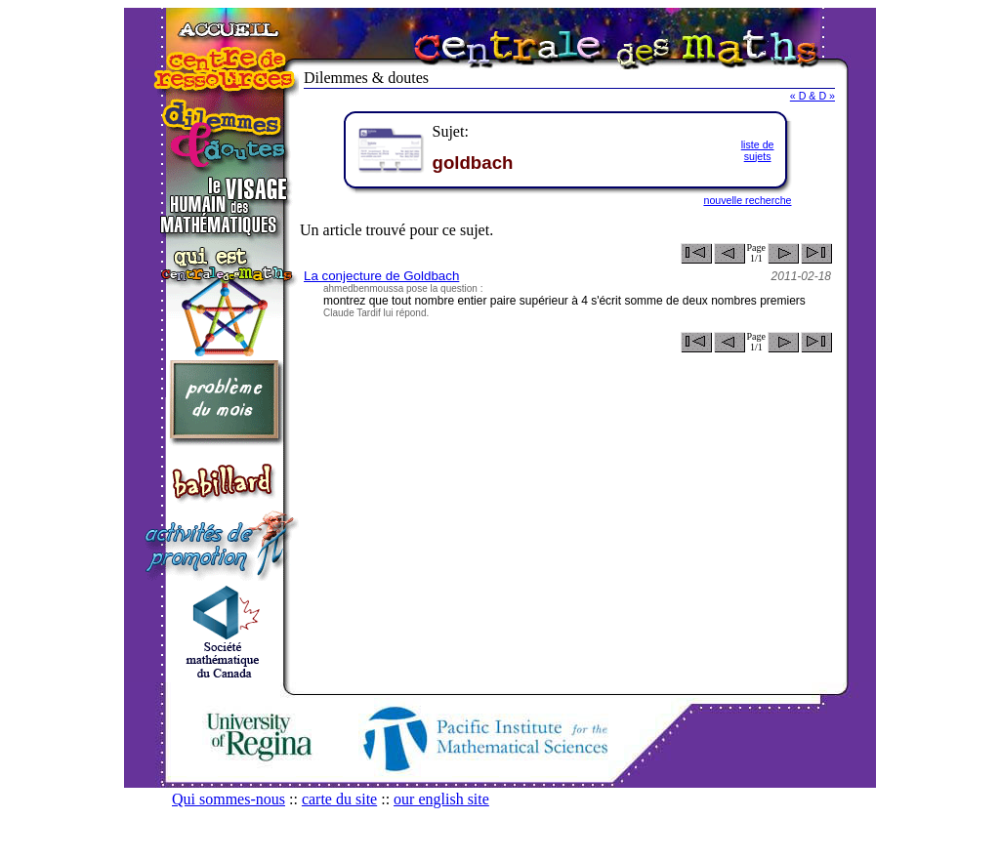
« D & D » (812, 96)
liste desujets (757, 150)
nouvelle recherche (747, 200)
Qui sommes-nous (228, 799)
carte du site (339, 799)
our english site (441, 799)
